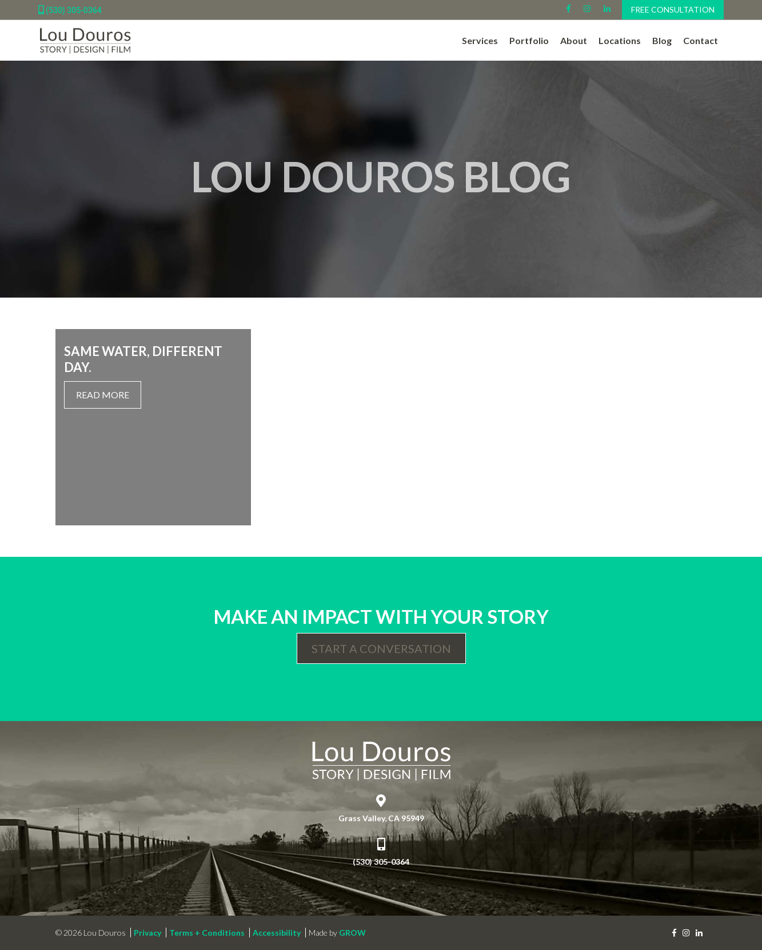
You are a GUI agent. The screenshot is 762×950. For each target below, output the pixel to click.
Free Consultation (673, 9)
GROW (352, 932)
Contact (700, 40)
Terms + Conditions (207, 932)
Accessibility (277, 932)
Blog (662, 40)
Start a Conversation (381, 648)
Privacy (147, 932)
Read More (102, 394)
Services (480, 40)
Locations (620, 40)
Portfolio (529, 40)
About (573, 40)
